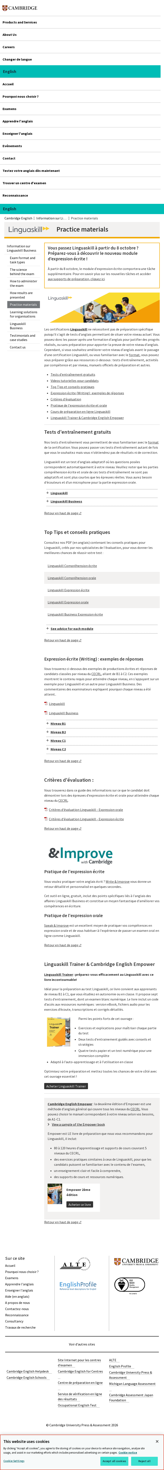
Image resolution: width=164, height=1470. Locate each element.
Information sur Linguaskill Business (21, 248)
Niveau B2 (58, 732)
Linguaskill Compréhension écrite (72, 566)
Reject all (144, 1461)
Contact (9, 158)
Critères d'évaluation (66, 399)
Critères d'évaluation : (69, 780)
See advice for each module (72, 628)
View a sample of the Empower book (78, 1124)
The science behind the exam (22, 271)
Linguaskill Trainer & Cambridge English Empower (87, 418)
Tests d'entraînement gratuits (73, 374)
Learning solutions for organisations (23, 314)
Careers (9, 47)
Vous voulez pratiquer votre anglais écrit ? (75, 881)
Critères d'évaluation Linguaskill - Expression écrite (86, 819)
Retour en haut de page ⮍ (63, 513)
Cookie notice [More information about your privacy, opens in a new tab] (128, 1452)
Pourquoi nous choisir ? (21, 96)
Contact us (18, 347)
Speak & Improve (56, 925)
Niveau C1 (58, 740)
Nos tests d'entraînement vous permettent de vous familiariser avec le (96, 442)
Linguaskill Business (18, 326)
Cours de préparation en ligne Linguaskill (80, 411)
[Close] (157, 1441)
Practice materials (23, 304)
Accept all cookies (114, 1461)
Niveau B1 (58, 723)
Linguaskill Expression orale (68, 602)
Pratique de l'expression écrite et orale (79, 405)
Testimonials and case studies (22, 337)
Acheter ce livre (80, 1204)
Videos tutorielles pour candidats (75, 380)
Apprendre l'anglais (18, 121)
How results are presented (21, 295)
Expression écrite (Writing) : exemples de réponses (87, 393)
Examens (9, 109)
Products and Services (20, 22)
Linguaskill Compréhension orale (72, 578)
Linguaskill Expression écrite (68, 590)
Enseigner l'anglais (17, 133)
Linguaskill (59, 493)
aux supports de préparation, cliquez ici (76, 279)
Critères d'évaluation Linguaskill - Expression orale (86, 809)
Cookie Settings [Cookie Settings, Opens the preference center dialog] (13, 1461)
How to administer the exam (23, 283)
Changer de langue (17, 59)
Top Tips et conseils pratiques (72, 387)
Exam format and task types (22, 260)
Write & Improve (118, 881)
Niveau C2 (58, 749)
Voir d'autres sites (82, 1344)
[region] (82, 1452)
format (134, 355)
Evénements (12, 146)
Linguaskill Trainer (58, 974)
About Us (10, 34)
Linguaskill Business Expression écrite (75, 614)
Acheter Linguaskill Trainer (66, 1086)
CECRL (96, 674)
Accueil (8, 84)
